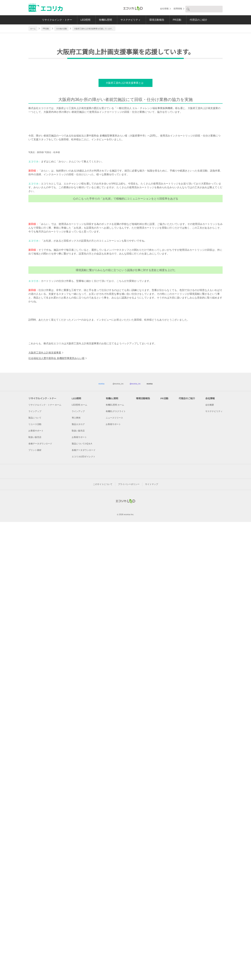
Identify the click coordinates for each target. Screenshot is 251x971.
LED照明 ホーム (79, 841)
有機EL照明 (103, 20)
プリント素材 (34, 887)
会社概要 (210, 841)
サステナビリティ (130, 20)
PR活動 (179, 20)
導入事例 (76, 854)
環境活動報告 (157, 20)
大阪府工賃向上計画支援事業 (44, 788)
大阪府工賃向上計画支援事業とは (124, 163)
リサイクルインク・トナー (53, 20)
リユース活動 (34, 861)
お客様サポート (36, 867)
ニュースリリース (114, 854)
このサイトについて (102, 930)
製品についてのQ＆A (82, 880)
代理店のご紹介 (201, 20)
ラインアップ (34, 848)
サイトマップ (151, 930)
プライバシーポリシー (129, 930)
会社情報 (164, 9)
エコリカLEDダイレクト (83, 893)
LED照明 (83, 20)
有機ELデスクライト (116, 848)
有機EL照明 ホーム (115, 841)
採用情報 (178, 9)
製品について (34, 854)
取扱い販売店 (34, 874)
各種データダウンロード (40, 880)
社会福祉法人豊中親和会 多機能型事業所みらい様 (56, 793)
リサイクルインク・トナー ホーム (44, 841)
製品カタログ (78, 861)
